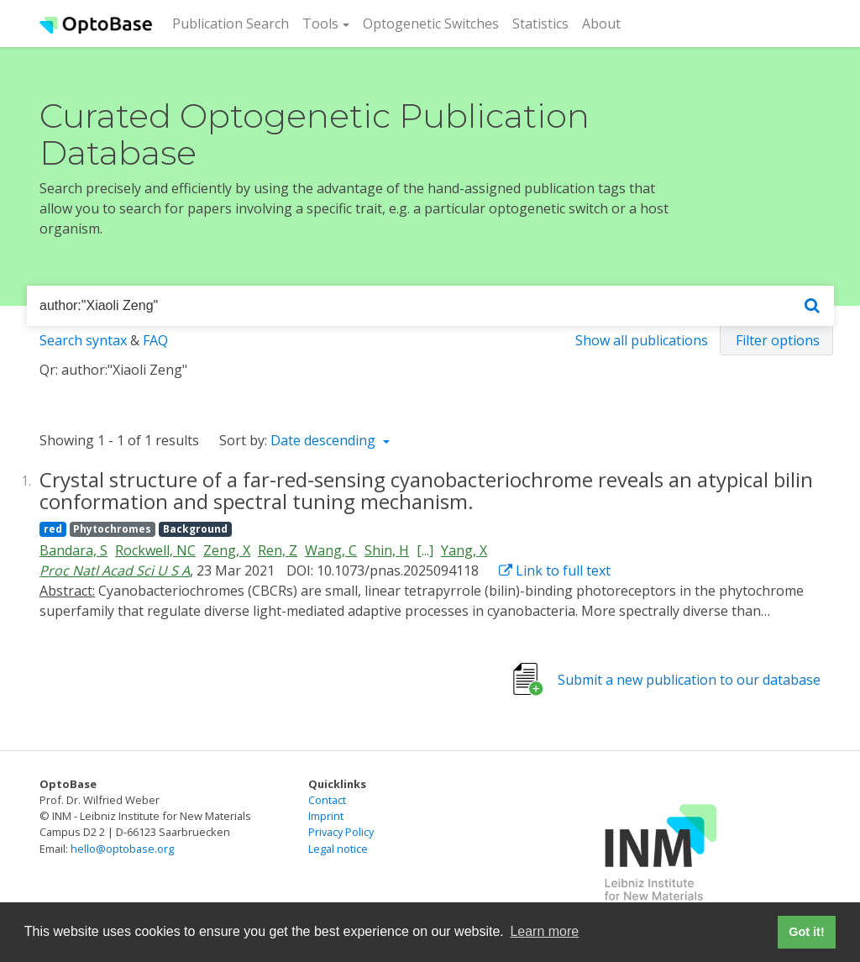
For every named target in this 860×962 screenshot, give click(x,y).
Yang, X (464, 550)
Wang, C (331, 550)
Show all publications (641, 340)
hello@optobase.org (122, 848)
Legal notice (338, 848)
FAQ (155, 340)
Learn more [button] (544, 931)
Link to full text (555, 570)
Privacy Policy (341, 831)
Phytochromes (112, 529)
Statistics (540, 23)
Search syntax (83, 340)
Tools (320, 23)
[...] (425, 550)
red (53, 529)
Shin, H (386, 550)
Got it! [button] (806, 931)
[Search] (812, 306)
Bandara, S (73, 550)
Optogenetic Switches (431, 23)
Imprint (325, 815)
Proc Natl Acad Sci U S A (114, 570)
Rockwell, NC (155, 550)
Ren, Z (277, 550)
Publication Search (234, 23)
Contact (327, 799)
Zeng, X (226, 550)
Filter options (778, 340)
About (601, 23)
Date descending (324, 440)
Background (195, 529)
